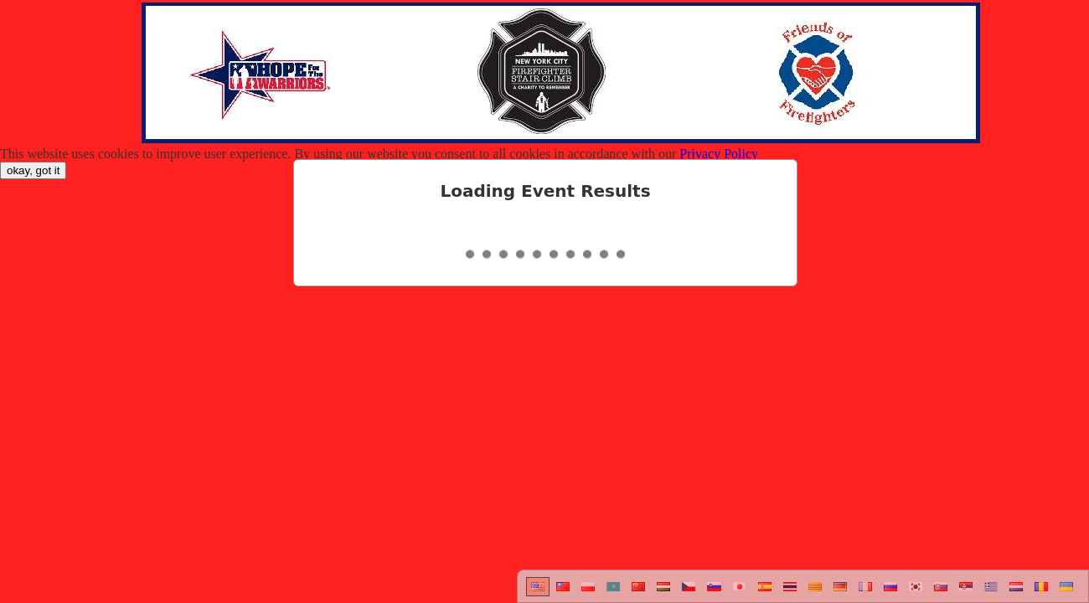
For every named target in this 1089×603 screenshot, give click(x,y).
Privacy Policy (718, 154)
